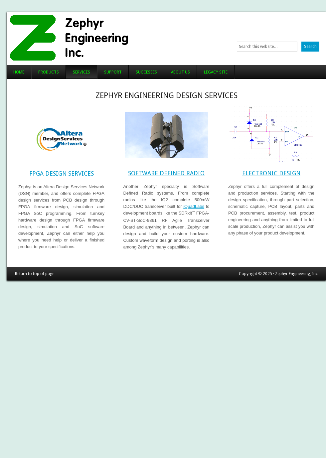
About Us (180, 72)
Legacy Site (216, 72)
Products (48, 72)
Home (18, 72)
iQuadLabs (193, 206)
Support (113, 72)
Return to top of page (34, 273)
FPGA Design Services (61, 173)
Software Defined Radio (166, 173)
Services (81, 72)
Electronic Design (271, 173)
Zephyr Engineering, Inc (89, 36)
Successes (146, 72)
